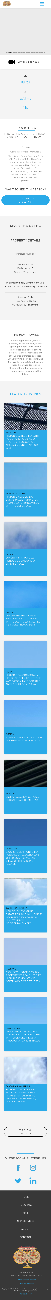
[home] (7, 4)
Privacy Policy (25, 1294)
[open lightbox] (23, 62)
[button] (42, 4)
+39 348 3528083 (27, 1283)
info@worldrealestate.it (27, 1280)
